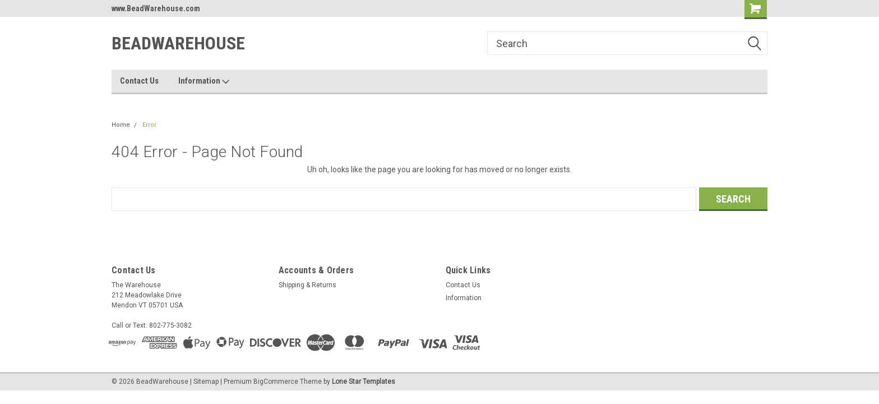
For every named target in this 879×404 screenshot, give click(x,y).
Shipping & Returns (307, 285)
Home (121, 124)
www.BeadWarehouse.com (156, 8)
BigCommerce (275, 381)
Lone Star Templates (363, 381)
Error (149, 124)
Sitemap (206, 381)
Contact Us (139, 81)
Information (203, 81)
